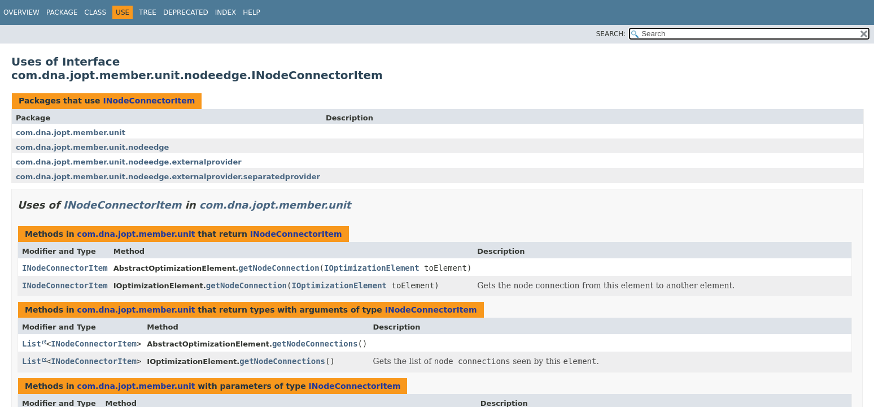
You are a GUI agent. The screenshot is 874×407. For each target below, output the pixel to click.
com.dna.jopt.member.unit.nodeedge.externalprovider (129, 162)
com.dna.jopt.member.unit (70, 132)
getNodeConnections (315, 343)
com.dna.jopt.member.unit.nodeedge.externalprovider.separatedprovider (168, 176)
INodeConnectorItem (149, 100)
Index (226, 12)
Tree (147, 12)
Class (95, 12)
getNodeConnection (278, 267)
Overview (21, 12)
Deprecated (185, 12)
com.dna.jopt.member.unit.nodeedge (92, 147)
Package (61, 12)
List (31, 343)
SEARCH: (611, 34)
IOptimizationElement (371, 267)
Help (251, 12)
